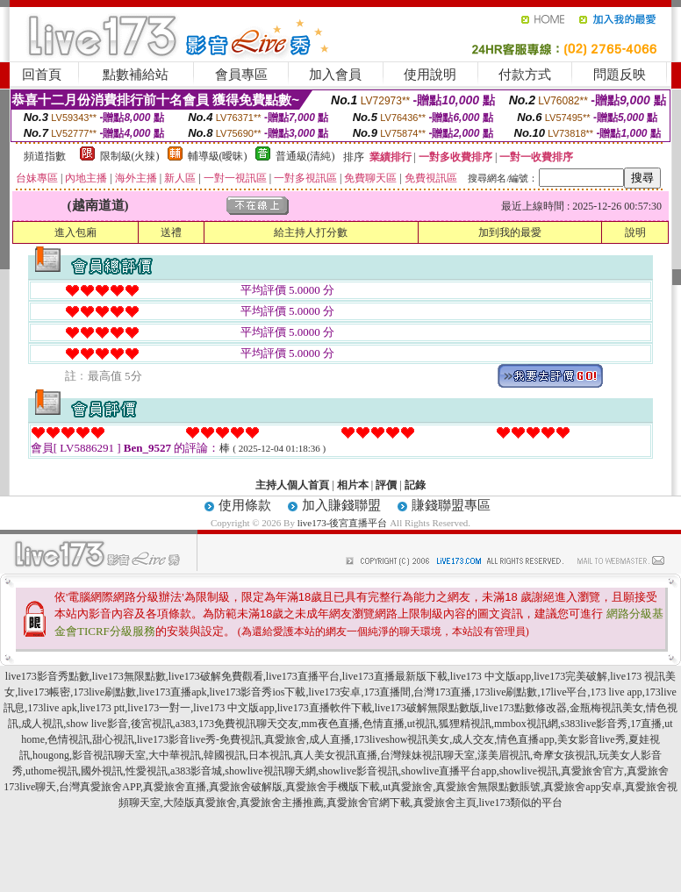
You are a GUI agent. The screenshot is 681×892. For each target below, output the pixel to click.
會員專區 (241, 75)
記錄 (415, 485)
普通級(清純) (305, 156)
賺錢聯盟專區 (451, 505)
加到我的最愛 (509, 232)
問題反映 (619, 75)
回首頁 (41, 75)
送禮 (171, 232)
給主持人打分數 (311, 232)
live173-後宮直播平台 (342, 522)
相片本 (353, 485)
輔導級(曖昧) (217, 156)
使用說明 (430, 75)
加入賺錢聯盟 (341, 505)
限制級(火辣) (130, 156)
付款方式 (524, 75)
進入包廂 (75, 232)
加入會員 (335, 75)
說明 (635, 232)
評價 (386, 485)
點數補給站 (135, 75)
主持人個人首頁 (292, 485)
